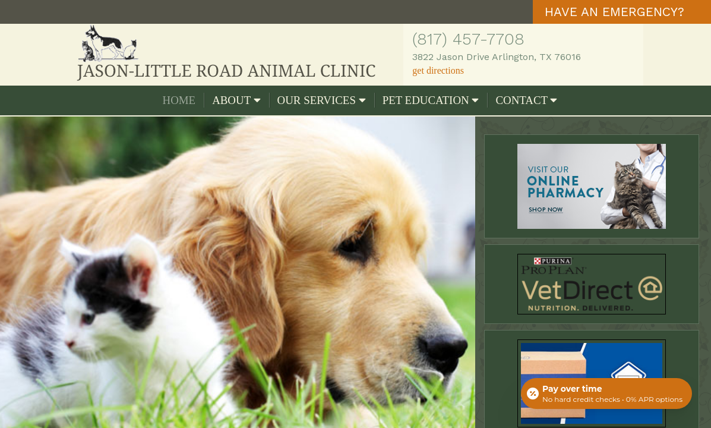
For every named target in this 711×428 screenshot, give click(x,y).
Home (179, 100)
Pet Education (431, 100)
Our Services (321, 100)
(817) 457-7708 (468, 39)
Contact (526, 100)
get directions (438, 70)
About (236, 100)
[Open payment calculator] (606, 393)
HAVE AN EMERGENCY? (614, 11)
